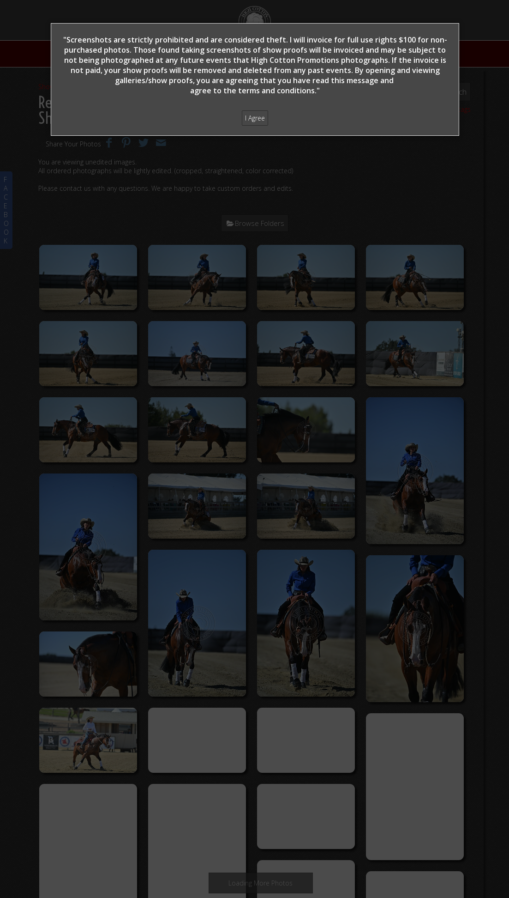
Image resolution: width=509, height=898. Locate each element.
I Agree (255, 118)
